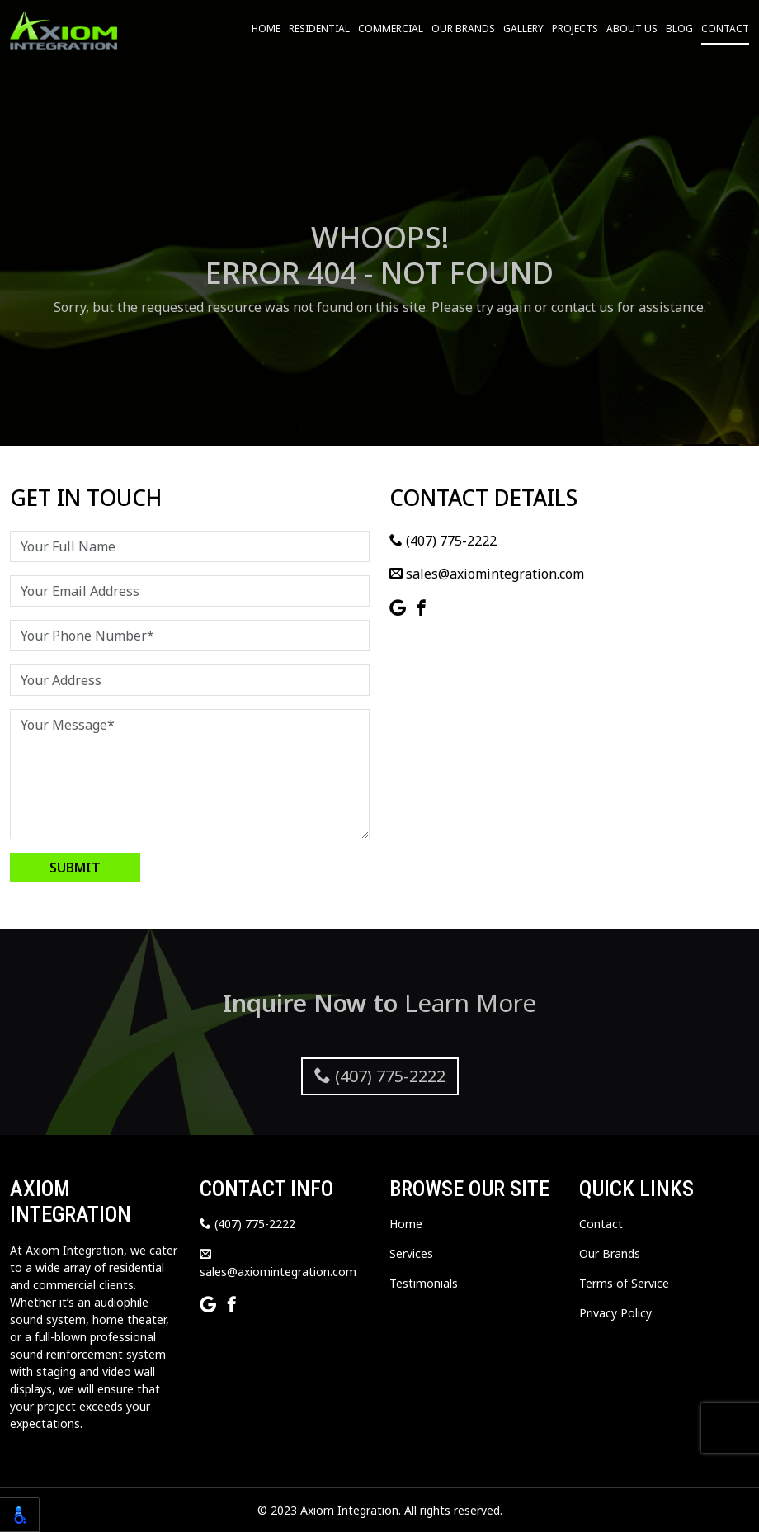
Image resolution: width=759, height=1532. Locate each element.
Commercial (390, 28)
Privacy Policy (615, 1313)
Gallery (523, 28)
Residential (319, 28)
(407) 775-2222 (443, 541)
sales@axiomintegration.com (486, 574)
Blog (679, 28)
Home (266, 28)
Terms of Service (624, 1283)
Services (411, 1253)
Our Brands (463, 28)
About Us (632, 28)
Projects (575, 28)
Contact (725, 28)
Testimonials (423, 1283)
